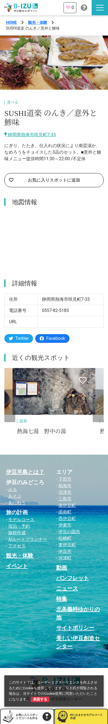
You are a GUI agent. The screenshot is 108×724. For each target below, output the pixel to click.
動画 (61, 567)
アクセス (17, 545)
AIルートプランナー (27, 539)
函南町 (64, 512)
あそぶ (14, 496)
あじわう (17, 502)
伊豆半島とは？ (25, 472)
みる (12, 489)
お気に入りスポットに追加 (44, 180)
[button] (9, 405)
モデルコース (21, 519)
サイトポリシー (75, 627)
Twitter (19, 338)
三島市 (64, 498)
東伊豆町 (67, 544)
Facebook (52, 338)
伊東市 (64, 525)
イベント (17, 566)
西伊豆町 (67, 518)
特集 (61, 598)
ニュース (67, 588)
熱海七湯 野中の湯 (41, 431)
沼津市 (64, 492)
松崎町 (64, 538)
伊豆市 (64, 551)
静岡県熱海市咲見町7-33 (30, 134)
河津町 (64, 557)
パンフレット (72, 578)
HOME (11, 22)
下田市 (64, 479)
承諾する (40, 699)
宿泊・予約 (19, 526)
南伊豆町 (67, 505)
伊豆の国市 (69, 531)
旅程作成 (17, 532)
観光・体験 (37, 22)
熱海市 (64, 485)
